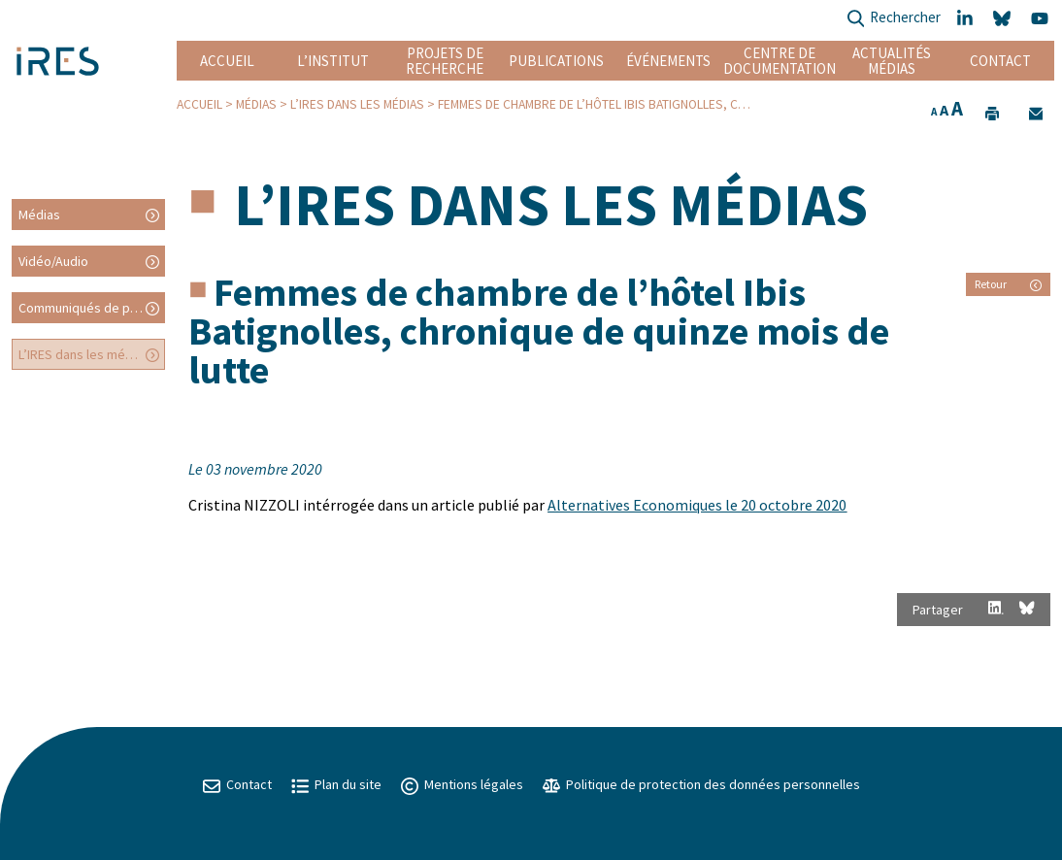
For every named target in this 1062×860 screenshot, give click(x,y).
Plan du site (336, 784)
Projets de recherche (444, 61)
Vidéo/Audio (53, 261)
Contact (1000, 60)
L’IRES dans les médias (357, 104)
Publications (556, 60)
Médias (256, 104)
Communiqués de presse (91, 307)
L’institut (333, 60)
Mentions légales (462, 784)
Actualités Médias (891, 61)
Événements (668, 60)
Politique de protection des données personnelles (701, 784)
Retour (1008, 284)
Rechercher (893, 19)
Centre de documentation (780, 61)
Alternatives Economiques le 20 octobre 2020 (697, 504)
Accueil (227, 60)
